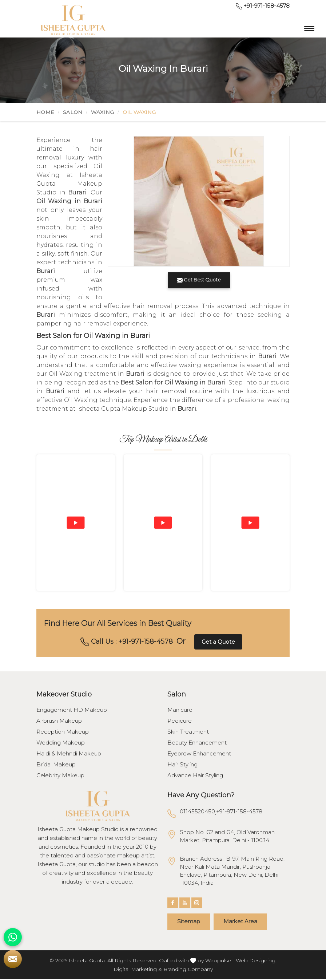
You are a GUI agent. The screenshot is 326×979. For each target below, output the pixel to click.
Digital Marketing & (138, 969)
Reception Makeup (62, 732)
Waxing (102, 112)
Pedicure (179, 721)
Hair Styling (182, 764)
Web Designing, (256, 960)
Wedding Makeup (60, 742)
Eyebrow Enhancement (199, 753)
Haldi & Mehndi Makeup (68, 753)
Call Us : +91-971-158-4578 (126, 641)
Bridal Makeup (56, 764)
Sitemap (188, 921)
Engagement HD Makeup (71, 710)
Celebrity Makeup (60, 775)
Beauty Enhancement (197, 742)
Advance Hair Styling (195, 775)
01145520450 (197, 811)
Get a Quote (218, 641)
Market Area (240, 921)
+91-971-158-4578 (263, 5)
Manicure (179, 710)
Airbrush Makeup (59, 721)
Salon (73, 112)
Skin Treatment (188, 732)
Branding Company (188, 969)
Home (45, 112)
